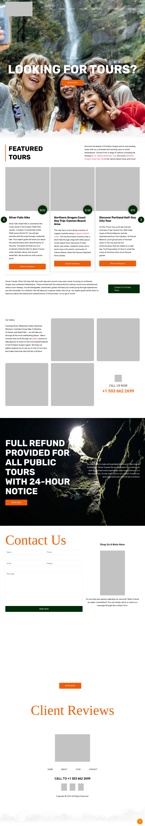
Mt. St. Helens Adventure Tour (103, 156)
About (64, 769)
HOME (62, 9)
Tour (78, 769)
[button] (142, 71)
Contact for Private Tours (122, 288)
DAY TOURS (97, 9)
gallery (35, 338)
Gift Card (132, 9)
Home (50, 769)
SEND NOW (44, 609)
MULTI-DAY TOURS (116, 9)
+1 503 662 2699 (118, 391)
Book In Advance (27, 266)
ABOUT (72, 9)
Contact (93, 769)
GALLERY (83, 9)
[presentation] (4, 220)
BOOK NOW (72, 82)
